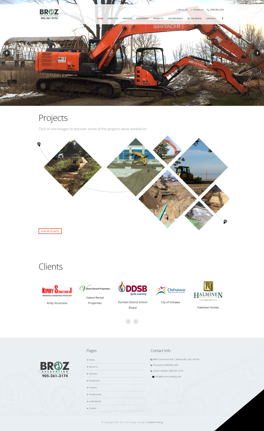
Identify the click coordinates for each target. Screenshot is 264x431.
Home (100, 18)
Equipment (142, 18)
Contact (211, 18)
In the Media (194, 18)
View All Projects (50, 231)
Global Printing (155, 422)
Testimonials (175, 18)
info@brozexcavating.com (168, 376)
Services (127, 18)
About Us (181, 9)
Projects (158, 18)
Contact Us (197, 9)
